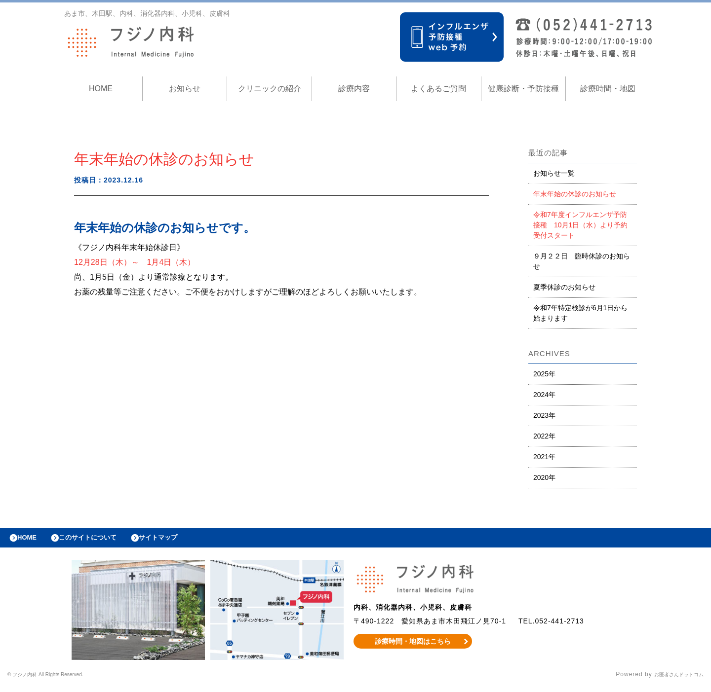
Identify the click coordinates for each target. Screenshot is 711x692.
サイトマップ (180, 540)
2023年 (544, 415)
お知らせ (184, 88)
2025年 (544, 374)
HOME (101, 88)
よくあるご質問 (438, 88)
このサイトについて (100, 540)
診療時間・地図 (607, 88)
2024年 (544, 395)
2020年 (544, 477)
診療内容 (354, 88)
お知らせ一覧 (554, 173)
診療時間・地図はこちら (413, 646)
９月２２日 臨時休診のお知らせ (581, 261)
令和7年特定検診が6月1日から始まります (580, 313)
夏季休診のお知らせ (564, 287)
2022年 (544, 436)
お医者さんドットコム (671, 679)
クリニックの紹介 (269, 88)
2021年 (544, 457)
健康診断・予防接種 (523, 88)
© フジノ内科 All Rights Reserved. (59, 679)
